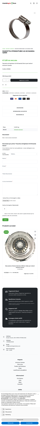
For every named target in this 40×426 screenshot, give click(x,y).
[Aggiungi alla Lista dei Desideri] (2, 84)
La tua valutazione (5, 154)
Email (4, 166)
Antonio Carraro (18, 129)
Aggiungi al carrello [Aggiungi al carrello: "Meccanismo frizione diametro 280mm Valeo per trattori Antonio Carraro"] (28, 273)
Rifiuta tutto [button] (10, 423)
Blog (20, 382)
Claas (19, 368)
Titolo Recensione (7, 173)
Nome (4, 158)
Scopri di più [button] (20, 419)
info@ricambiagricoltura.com (13, 346)
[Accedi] (30, 3)
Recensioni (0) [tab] (20, 114)
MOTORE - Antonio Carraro (28, 93)
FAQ (20, 380)
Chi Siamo (20, 378)
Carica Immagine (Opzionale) (10, 205)
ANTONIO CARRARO (10, 48)
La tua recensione (7, 181)
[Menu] (37, 3)
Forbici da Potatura (20, 366)
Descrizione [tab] (20, 107)
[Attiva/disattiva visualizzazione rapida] (35, 238)
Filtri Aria (20, 364)
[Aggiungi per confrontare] (5, 84)
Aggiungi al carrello (24, 80)
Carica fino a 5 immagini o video (11, 198)
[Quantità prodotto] (6, 80)
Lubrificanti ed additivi (20, 370)
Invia (5, 219)
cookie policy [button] (22, 398)
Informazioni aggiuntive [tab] (20, 111)
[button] (38, 394)
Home (3, 48)
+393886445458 (10, 341)
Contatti (20, 384)
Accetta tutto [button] (29, 423)
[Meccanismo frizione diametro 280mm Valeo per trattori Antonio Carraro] (20, 246)
